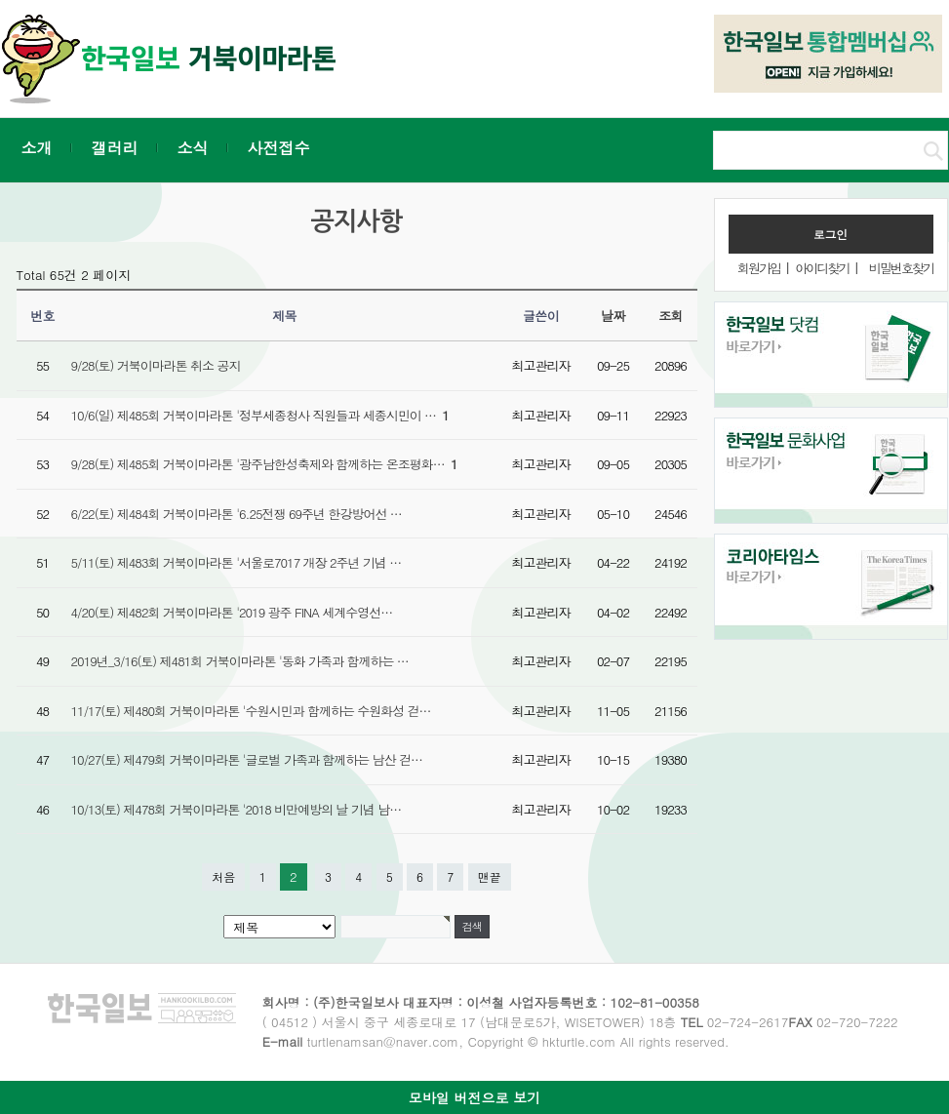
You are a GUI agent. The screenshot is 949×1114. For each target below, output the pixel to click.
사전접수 (279, 148)
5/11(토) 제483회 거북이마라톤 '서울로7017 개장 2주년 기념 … (236, 562)
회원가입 (758, 268)
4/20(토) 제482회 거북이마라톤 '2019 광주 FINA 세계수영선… (232, 612)
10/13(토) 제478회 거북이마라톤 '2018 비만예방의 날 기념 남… (236, 809)
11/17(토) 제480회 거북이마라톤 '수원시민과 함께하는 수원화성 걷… (251, 710)
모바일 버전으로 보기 (474, 1097)
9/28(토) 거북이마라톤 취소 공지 (156, 365)
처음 (223, 876)
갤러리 (115, 148)
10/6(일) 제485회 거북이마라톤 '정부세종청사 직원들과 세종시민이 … (260, 415)
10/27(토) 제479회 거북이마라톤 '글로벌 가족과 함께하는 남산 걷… (246, 759)
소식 (193, 148)
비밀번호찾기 (901, 268)
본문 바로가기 (0, 0)
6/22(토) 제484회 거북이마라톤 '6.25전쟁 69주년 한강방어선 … (236, 513)
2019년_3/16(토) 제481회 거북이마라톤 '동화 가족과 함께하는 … (240, 661)
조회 (670, 315)
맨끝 (489, 876)
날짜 (613, 315)
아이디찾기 (822, 268)
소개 (37, 148)
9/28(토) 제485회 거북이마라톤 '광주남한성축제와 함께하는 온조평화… (264, 464)
